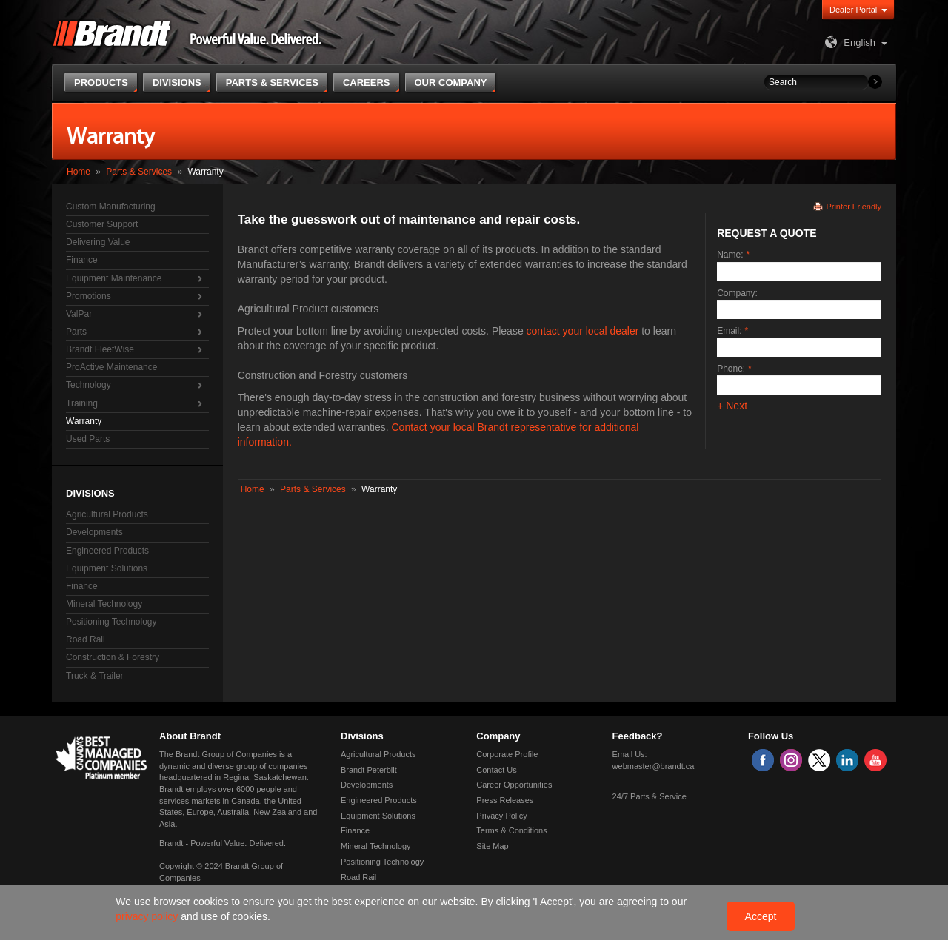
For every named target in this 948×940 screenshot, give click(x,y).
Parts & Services (139, 172)
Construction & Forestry (112, 657)
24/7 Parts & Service (649, 796)
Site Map (492, 846)
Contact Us (496, 769)
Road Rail (85, 639)
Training (82, 403)
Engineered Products (107, 550)
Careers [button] (366, 82)
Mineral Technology (104, 604)
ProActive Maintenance (111, 367)
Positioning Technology (111, 622)
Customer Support (102, 224)
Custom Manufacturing (111, 206)
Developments (94, 532)
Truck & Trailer (95, 676)
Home (78, 172)
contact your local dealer (583, 331)
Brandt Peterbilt (369, 769)
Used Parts (88, 439)
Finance (82, 260)
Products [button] (101, 82)
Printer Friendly (853, 206)
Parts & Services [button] (272, 82)
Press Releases (504, 800)
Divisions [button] (177, 82)
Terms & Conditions (511, 830)
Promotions (88, 296)
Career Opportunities (514, 784)
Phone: (731, 368)
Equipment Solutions (106, 568)
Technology (88, 385)
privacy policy (148, 916)
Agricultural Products (107, 514)
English (848, 42)
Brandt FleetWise (100, 349)
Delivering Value (98, 242)
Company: (737, 293)
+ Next (732, 406)
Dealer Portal (853, 9)
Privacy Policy (501, 815)
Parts (76, 331)
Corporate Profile (507, 754)
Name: (730, 254)
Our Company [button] (451, 82)
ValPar (79, 314)
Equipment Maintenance (113, 278)
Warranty (83, 421)
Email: (729, 331)
